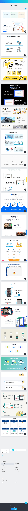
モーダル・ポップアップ (5, 480)
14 (4, 452)
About (9, 505)
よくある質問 (3, 471)
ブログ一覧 (16, 467)
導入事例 (3, 465)
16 (8, 452)
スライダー (16, 482)
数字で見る (16, 465)
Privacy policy (17, 505)
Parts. (3, 2)
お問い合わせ (17, 471)
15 (6, 452)
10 (20, 450)
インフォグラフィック (17, 463)
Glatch (15, 507)
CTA (2, 473)
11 (22, 450)
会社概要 (16, 459)
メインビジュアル (4, 459)
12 (24, 450)
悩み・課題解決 (4, 461)
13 (2, 452)
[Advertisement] (14, 493)
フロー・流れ (3, 467)
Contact (12, 505)
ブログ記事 (16, 469)
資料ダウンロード (17, 473)
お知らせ (16, 461)
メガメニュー (16, 480)
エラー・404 (3, 482)
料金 (2, 469)
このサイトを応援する (14, 509)
